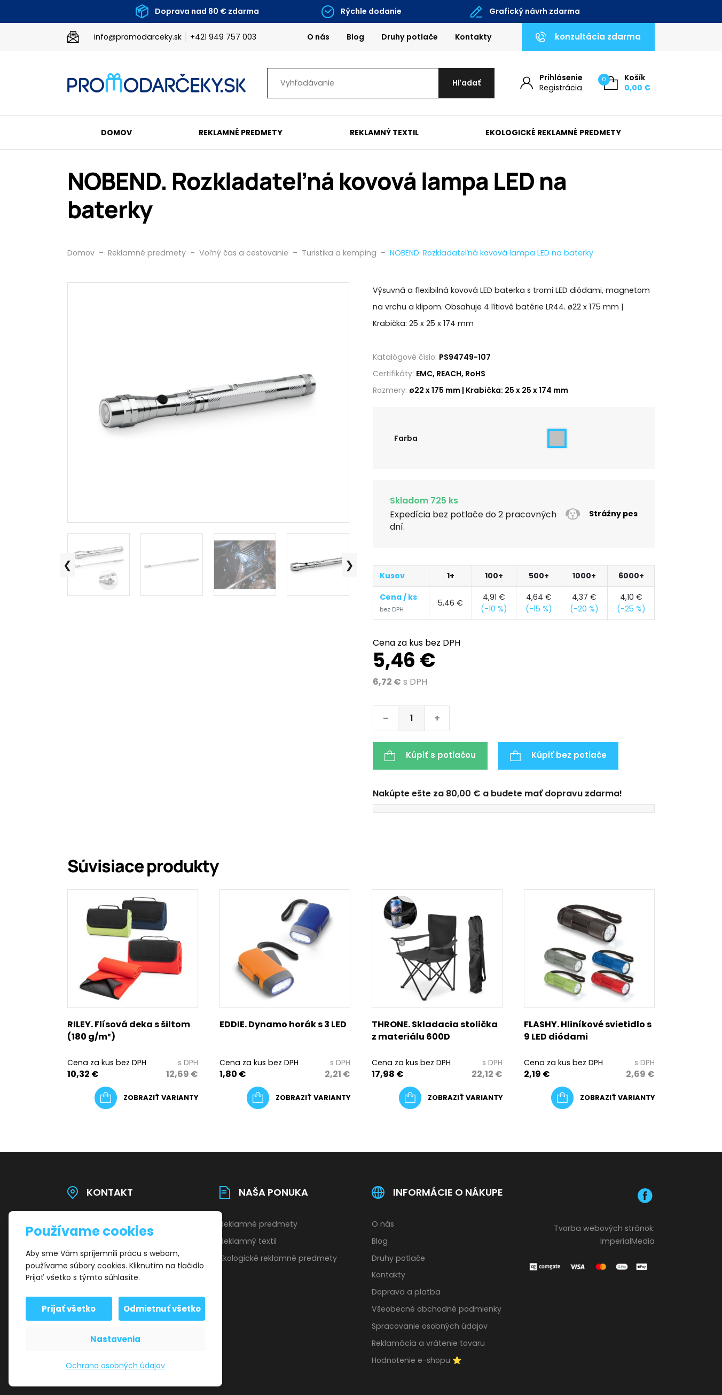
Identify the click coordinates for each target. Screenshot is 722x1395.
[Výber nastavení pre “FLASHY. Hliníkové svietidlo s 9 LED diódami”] (603, 1098)
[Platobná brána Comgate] (589, 1267)
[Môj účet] (551, 83)
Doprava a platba (406, 1291)
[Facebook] (645, 1195)
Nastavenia (115, 1339)
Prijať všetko (69, 1308)
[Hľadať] (466, 83)
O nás (318, 37)
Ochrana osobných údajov (115, 1365)
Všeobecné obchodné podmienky (436, 1309)
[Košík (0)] (627, 83)
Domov (116, 132)
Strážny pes (601, 514)
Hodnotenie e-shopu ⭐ (417, 1360)
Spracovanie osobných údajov (430, 1326)
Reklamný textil (384, 132)
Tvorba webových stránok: (604, 1228)
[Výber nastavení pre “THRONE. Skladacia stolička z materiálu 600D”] (451, 1098)
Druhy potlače (409, 37)
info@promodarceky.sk (138, 37)
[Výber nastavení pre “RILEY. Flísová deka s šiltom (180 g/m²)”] (146, 1098)
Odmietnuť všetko (162, 1308)
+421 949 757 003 (223, 37)
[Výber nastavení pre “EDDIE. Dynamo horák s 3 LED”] (298, 1098)
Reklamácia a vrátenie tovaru (428, 1343)
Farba (406, 438)
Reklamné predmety (240, 132)
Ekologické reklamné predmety (553, 132)
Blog (355, 37)
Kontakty (473, 37)
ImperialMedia (627, 1241)
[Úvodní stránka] (156, 82)
